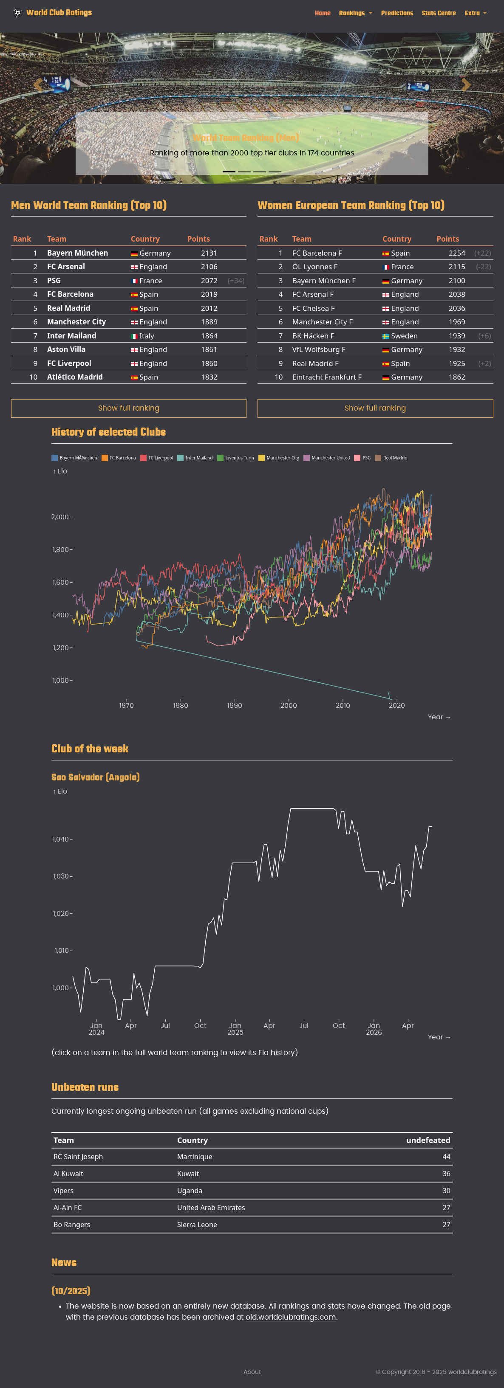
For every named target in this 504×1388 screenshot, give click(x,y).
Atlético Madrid (75, 377)
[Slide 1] (229, 172)
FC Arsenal (66, 266)
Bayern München (77, 253)
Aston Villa (66, 349)
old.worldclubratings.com (291, 1317)
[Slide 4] (275, 172)
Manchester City (76, 322)
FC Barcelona (70, 294)
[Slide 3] (259, 172)
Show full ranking (128, 408)
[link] (356, 13)
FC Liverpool (69, 363)
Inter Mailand (71, 336)
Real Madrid (68, 308)
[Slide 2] (244, 172)
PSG (54, 280)
